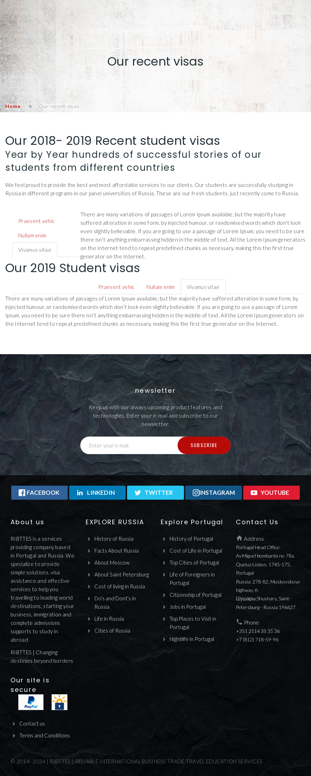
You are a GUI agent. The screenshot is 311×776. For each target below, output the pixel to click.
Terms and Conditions (44, 735)
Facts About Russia (116, 550)
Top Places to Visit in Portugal (193, 622)
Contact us (32, 723)
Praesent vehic (36, 221)
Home (12, 106)
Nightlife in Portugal (192, 639)
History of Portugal (191, 538)
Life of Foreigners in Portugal (192, 578)
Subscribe (204, 444)
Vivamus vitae (34, 250)
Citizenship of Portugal (195, 595)
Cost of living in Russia (119, 586)
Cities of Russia (112, 630)
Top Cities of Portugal (194, 562)
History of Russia (113, 538)
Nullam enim (32, 235)
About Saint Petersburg (121, 574)
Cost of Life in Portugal (196, 550)
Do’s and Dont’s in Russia (115, 602)
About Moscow (112, 562)
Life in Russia (109, 618)
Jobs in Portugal (188, 606)
